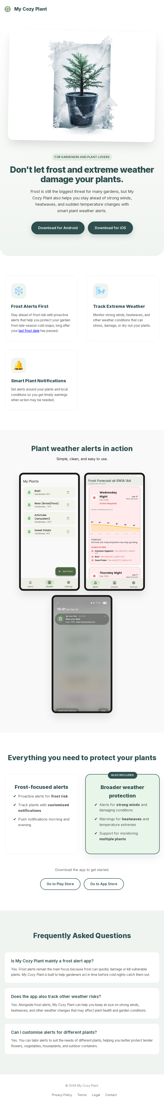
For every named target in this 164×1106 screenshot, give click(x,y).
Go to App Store (103, 884)
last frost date (29, 331)
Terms (82, 1095)
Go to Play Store (60, 884)
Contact (111, 1095)
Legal (96, 1095)
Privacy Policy (62, 1095)
